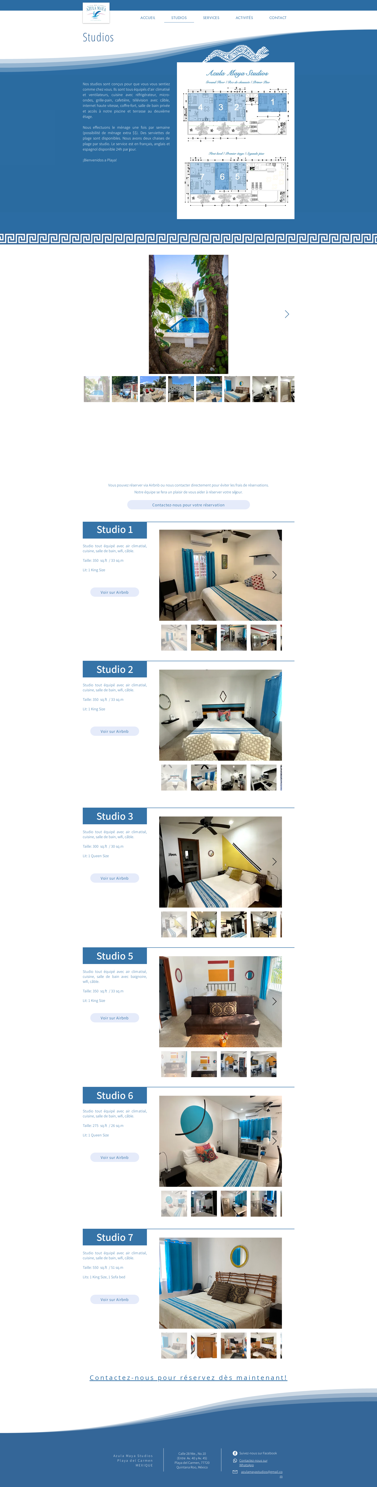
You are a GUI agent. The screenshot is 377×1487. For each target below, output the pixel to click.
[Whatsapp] (235, 1460)
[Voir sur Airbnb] (114, 592)
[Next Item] (287, 314)
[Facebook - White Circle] (235, 1453)
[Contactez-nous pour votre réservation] (188, 504)
